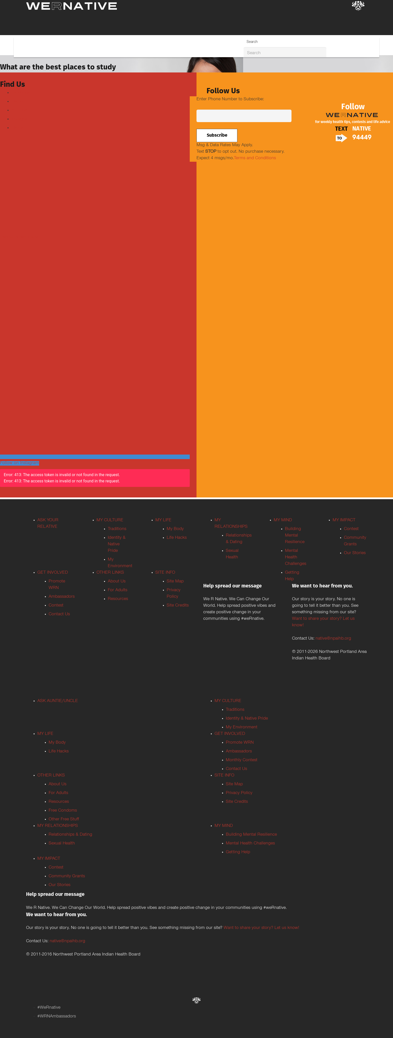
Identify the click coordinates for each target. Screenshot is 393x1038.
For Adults (117, 590)
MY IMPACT (344, 520)
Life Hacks (177, 538)
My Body (175, 529)
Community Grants (67, 876)
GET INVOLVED (52, 573)
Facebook (20, 93)
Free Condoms (63, 811)
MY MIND (283, 520)
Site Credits (178, 605)
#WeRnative (48, 1008)
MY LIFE (163, 520)
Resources (118, 599)
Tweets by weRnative (20, 237)
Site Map (175, 581)
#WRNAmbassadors (56, 1016)
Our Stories (355, 553)
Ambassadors (62, 597)
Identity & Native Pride (117, 544)
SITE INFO (165, 573)
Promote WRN (240, 743)
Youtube (19, 110)
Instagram (20, 119)
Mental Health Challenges (295, 557)
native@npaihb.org (333, 639)
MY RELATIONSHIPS (57, 826)
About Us (117, 581)
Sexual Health (62, 843)
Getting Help (238, 852)
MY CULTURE (109, 520)
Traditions (117, 529)
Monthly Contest (241, 760)
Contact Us (59, 614)
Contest (56, 605)
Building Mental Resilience (295, 536)
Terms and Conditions (255, 158)
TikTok (17, 128)
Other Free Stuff (64, 819)
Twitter (17, 102)
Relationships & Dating (70, 835)
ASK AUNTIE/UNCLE (57, 701)
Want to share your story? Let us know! (261, 928)
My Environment (241, 727)
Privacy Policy (239, 793)
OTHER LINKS (110, 573)
